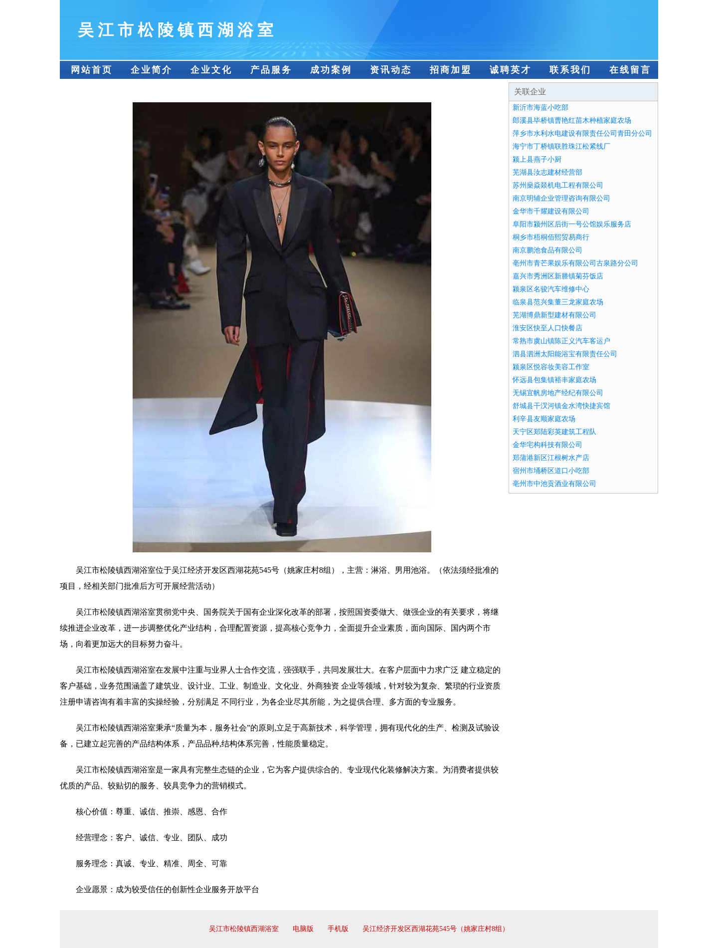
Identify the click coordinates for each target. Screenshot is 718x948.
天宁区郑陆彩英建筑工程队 (554, 432)
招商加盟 (451, 70)
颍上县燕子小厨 (537, 159)
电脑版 (303, 929)
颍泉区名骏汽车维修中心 (551, 289)
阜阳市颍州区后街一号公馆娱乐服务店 (572, 224)
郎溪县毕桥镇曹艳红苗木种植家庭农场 (572, 120)
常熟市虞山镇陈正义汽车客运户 (561, 341)
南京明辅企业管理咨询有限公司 (561, 198)
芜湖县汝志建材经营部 (547, 172)
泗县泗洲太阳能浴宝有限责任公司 (565, 354)
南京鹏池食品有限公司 (547, 250)
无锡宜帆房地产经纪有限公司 (558, 393)
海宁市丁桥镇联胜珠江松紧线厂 (561, 146)
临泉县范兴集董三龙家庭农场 (558, 302)
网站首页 (92, 70)
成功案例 (331, 70)
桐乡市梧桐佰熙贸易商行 (551, 237)
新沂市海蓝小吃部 (540, 107)
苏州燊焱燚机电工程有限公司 (558, 185)
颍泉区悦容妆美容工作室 (551, 367)
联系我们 (570, 70)
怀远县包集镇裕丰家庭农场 (554, 380)
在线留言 (630, 70)
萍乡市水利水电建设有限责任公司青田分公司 (582, 133)
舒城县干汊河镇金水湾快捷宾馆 (561, 406)
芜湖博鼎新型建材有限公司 (554, 315)
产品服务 (271, 70)
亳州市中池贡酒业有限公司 (554, 483)
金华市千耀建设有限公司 (551, 211)
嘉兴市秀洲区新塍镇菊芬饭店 (558, 276)
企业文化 (211, 70)
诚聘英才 (511, 70)
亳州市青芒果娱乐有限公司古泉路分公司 (575, 263)
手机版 (338, 929)
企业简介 (152, 70)
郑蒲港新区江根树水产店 (551, 458)
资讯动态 (391, 70)
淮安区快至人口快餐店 (547, 328)
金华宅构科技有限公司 (547, 445)
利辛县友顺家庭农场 (544, 419)
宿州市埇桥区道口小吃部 (551, 470)
